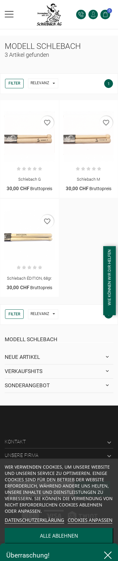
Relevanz (44, 83)
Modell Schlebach (31, 339)
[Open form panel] (109, 280)
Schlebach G (29, 179)
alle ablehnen (59, 535)
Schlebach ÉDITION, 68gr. (29, 278)
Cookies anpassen (90, 520)
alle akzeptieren (59, 553)
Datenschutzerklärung (34, 520)
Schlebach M (88, 179)
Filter (14, 83)
